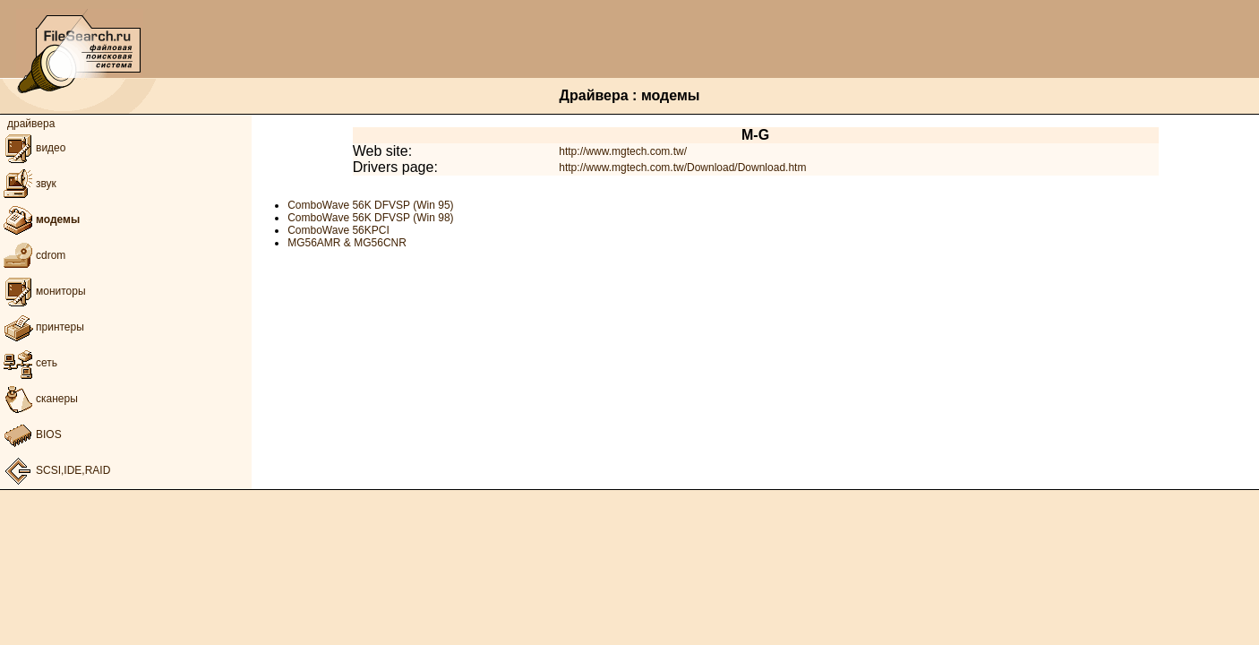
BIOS (31, 434)
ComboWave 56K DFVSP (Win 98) (370, 217)
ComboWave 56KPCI (338, 230)
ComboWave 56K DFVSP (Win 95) (370, 205)
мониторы (43, 291)
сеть (28, 363)
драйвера (31, 123)
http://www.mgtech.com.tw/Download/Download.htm (682, 167)
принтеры (42, 327)
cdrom (32, 255)
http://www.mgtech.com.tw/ (623, 151)
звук (28, 183)
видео (32, 148)
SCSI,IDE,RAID (55, 470)
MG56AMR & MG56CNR (347, 242)
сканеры (39, 398)
